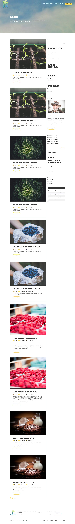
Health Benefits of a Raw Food (25, 163)
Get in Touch (68, 3)
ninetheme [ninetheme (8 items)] (50, 162)
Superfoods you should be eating (26, 247)
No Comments (21, 123)
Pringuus (15, 123)
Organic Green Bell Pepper (23, 438)
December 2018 (50, 78)
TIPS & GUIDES (50, 91)
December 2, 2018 (29, 249)
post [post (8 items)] (54, 162)
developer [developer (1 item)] (53, 160)
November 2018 (50, 79)
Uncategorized (50, 93)
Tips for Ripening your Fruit (24, 72)
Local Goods (56, 3)
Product (47, 3)
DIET (49, 88)
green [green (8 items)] (58, 160)
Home (40, 3)
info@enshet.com (20, 514)
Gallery (51, 3)
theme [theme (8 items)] (59, 162)
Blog (59, 520)
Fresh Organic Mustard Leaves (25, 338)
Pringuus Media (25, 520)
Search (49, 39)
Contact (61, 3)
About (44, 3)
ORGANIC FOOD (50, 179)
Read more (16, 81)
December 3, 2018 (29, 123)
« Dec (48, 201)
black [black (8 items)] (49, 160)
